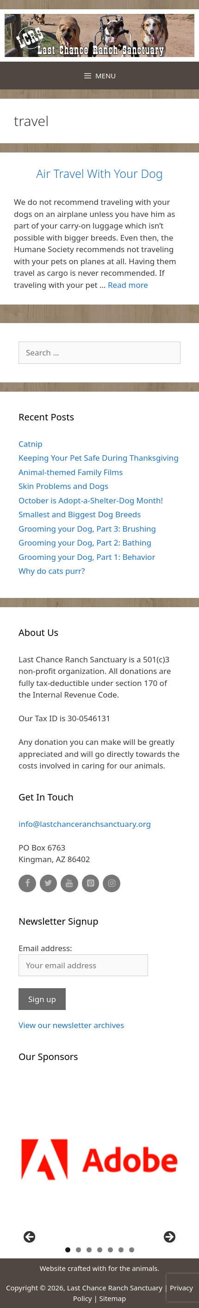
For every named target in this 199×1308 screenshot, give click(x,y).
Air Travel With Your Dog (99, 173)
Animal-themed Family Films (71, 472)
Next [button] (169, 1238)
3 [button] (89, 1249)
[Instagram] (111, 884)
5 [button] (110, 1249)
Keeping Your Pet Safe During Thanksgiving (99, 457)
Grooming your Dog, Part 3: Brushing (87, 528)
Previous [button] (30, 1238)
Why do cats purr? (52, 570)
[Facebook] (27, 884)
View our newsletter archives (71, 1025)
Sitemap (113, 1298)
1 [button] (67, 1249)
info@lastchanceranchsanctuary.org (85, 824)
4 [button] (99, 1249)
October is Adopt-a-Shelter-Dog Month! (91, 500)
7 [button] (131, 1249)
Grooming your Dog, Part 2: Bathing (85, 542)
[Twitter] (48, 884)
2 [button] (78, 1249)
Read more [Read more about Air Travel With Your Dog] (128, 284)
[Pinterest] (91, 884)
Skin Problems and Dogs (63, 486)
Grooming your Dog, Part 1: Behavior (87, 557)
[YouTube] (69, 884)
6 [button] (121, 1249)
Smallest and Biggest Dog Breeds (80, 514)
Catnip (31, 443)
